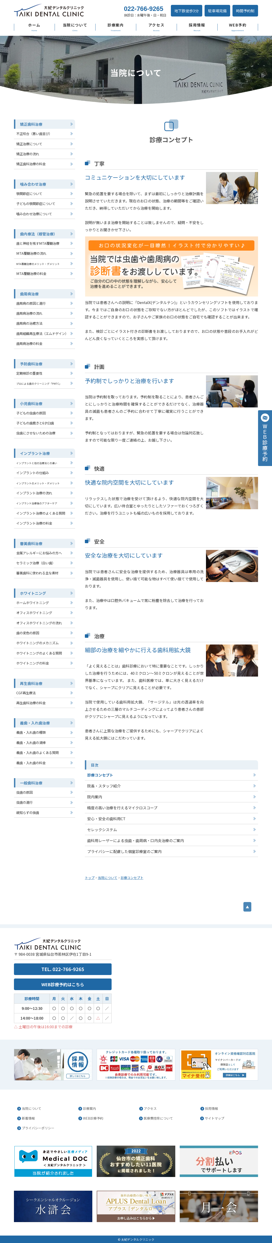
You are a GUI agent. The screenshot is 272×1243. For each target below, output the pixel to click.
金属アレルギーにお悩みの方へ (39, 552)
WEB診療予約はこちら (62, 984)
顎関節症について (29, 193)
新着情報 (28, 1118)
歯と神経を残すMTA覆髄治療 (37, 243)
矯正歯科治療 (31, 124)
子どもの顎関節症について (35, 203)
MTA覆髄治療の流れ (31, 253)
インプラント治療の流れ (34, 492)
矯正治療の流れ (27, 153)
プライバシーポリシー (38, 1128)
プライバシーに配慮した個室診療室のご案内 (124, 851)
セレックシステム (102, 829)
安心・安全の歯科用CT (106, 818)
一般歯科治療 (31, 783)
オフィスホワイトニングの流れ (39, 622)
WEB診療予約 (93, 1118)
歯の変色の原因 (27, 632)
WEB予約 (238, 25)
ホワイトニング (33, 593)
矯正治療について (29, 143)
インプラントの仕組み (32, 472)
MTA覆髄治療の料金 (31, 273)
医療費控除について (158, 1118)
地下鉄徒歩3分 (186, 10)
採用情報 (197, 25)
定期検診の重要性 (29, 373)
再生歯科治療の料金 (31, 702)
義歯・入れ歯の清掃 (31, 742)
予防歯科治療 (31, 364)
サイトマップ (214, 1118)
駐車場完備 (217, 10)
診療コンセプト (100, 775)
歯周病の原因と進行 (31, 303)
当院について (75, 25)
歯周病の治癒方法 (29, 323)
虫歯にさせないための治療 (35, 432)
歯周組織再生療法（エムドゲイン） (42, 333)
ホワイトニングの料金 (32, 663)
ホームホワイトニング (32, 602)
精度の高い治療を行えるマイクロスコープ (122, 807)
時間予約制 (245, 10)
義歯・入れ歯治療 (35, 723)
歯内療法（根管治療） (38, 234)
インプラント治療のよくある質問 (40, 513)
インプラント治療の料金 (34, 523)
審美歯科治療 (31, 543)
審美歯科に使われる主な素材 (37, 572)
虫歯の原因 (24, 792)
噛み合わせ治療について (34, 213)
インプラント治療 (35, 453)
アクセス (156, 25)
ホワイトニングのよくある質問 (39, 653)
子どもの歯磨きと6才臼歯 (35, 422)
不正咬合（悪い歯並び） (34, 133)
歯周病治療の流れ (29, 313)
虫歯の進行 (24, 802)
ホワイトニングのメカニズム (37, 642)
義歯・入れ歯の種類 (31, 732)
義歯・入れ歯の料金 (31, 762)
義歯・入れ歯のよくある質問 (37, 752)
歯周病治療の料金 (29, 343)
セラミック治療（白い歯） (35, 562)
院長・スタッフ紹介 (104, 786)
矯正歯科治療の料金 (31, 163)
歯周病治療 (29, 294)
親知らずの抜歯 (27, 812)
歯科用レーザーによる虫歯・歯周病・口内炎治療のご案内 (135, 840)
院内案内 (94, 797)
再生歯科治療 (31, 683)
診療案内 (115, 25)
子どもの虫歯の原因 (31, 412)
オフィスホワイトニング (34, 612)
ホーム (34, 25)
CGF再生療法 (26, 692)
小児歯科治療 (31, 403)
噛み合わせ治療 (33, 184)
